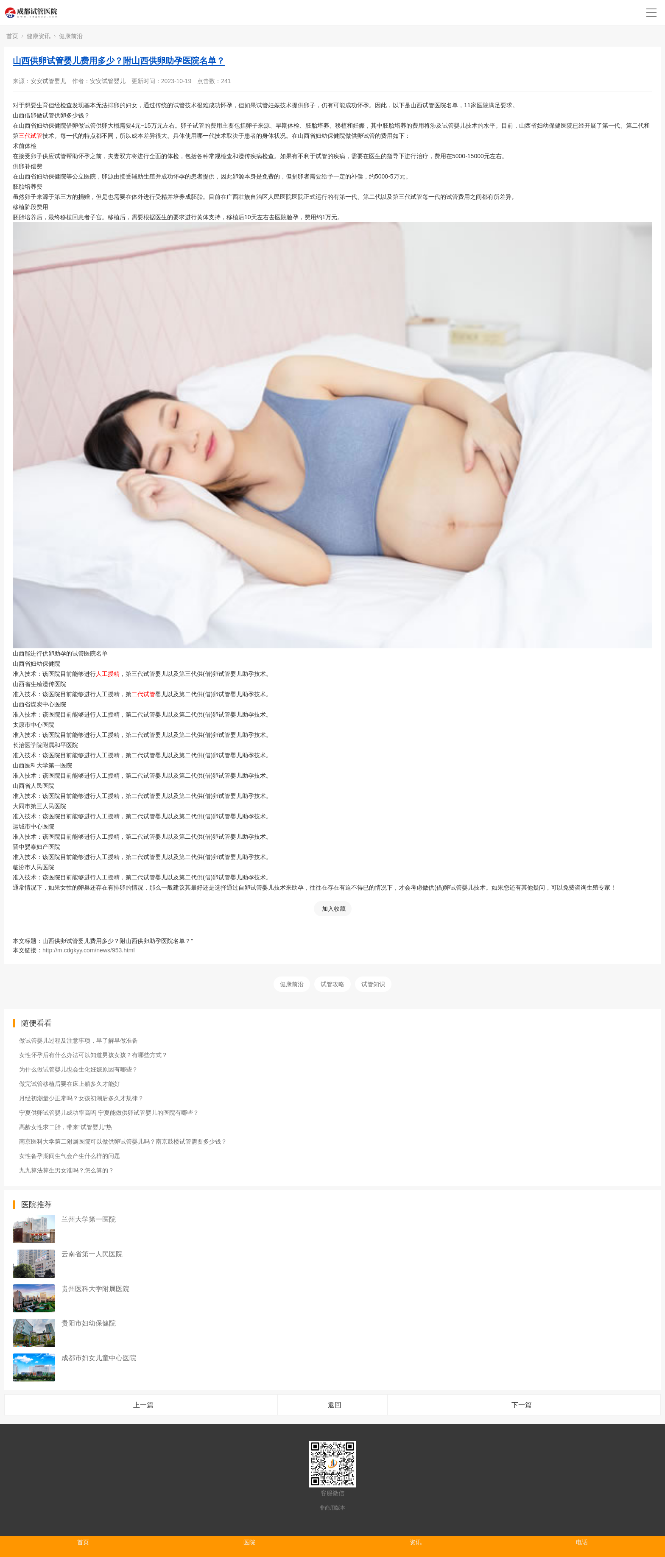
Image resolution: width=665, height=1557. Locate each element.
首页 (12, 36)
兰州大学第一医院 (88, 1219)
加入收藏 (334, 908)
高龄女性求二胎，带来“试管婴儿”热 (65, 1127)
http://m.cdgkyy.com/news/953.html (88, 950)
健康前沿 (71, 36)
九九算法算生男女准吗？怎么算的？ (66, 1170)
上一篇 (143, 1405)
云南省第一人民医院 (92, 1254)
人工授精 (108, 673)
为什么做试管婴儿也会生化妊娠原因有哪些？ (78, 1069)
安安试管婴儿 (48, 81)
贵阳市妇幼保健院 (88, 1323)
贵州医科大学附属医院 (95, 1288)
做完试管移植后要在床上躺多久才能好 (69, 1083)
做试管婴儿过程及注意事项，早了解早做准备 (78, 1040)
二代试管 (143, 694)
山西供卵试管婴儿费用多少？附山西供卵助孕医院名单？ (119, 60)
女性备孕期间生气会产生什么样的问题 (69, 1155)
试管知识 (373, 984)
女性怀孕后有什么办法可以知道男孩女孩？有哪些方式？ (93, 1055)
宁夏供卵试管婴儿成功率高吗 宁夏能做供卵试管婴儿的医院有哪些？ (109, 1112)
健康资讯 (38, 36)
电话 (582, 1542)
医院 (249, 1542)
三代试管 (30, 135)
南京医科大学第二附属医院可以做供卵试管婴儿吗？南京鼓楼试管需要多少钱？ (123, 1141)
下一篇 (521, 1405)
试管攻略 (332, 984)
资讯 (416, 1542)
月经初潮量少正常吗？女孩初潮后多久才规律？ (81, 1098)
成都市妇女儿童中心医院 (98, 1358)
